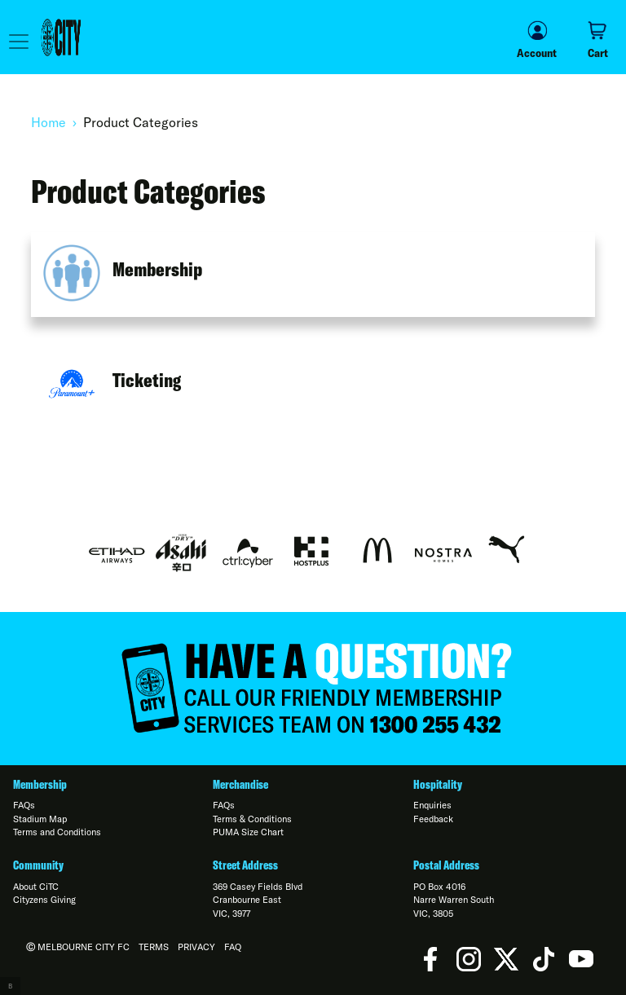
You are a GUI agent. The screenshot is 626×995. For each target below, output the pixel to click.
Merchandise (240, 784)
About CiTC (36, 886)
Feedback (433, 819)
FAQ (232, 947)
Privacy (196, 947)
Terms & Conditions (252, 819)
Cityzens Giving (44, 899)
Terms (154, 947)
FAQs (24, 805)
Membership (157, 269)
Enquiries (432, 805)
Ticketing (146, 380)
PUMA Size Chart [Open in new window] (248, 832)
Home (48, 122)
